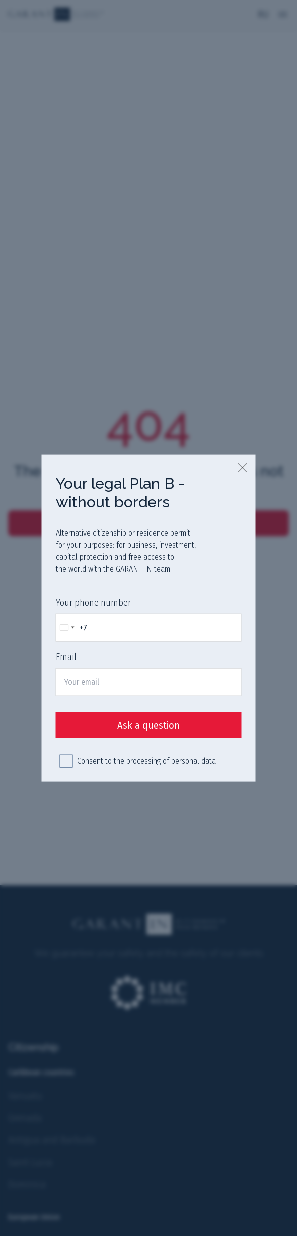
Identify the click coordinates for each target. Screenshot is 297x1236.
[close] (243, 466)
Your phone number (93, 602)
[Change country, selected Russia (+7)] (71, 627)
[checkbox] (66, 761)
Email (66, 657)
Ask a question (148, 725)
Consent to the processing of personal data (146, 761)
